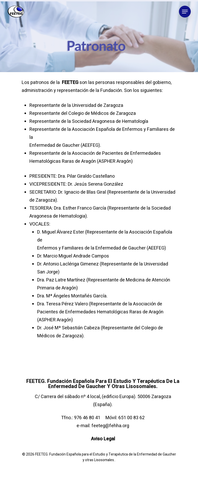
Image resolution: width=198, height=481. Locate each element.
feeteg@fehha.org (110, 425)
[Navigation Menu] (185, 11)
